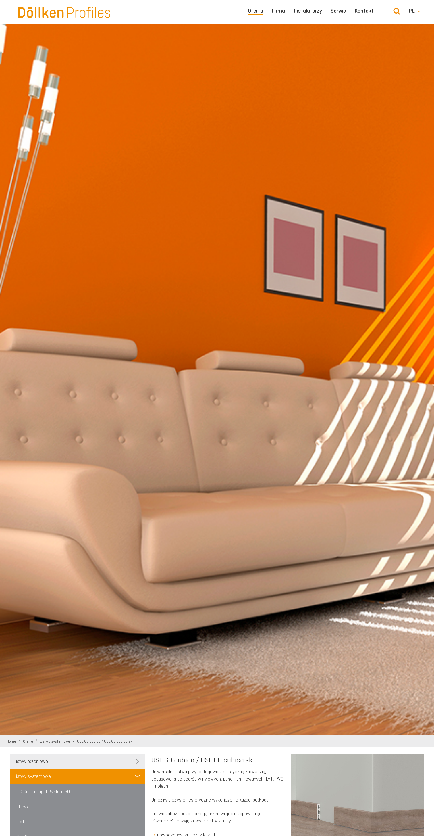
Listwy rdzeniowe (30, 761)
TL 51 (18, 821)
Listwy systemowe (55, 741)
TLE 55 (20, 806)
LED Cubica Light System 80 (41, 791)
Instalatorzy (308, 11)
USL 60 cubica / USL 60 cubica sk (104, 741)
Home (12, 741)
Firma (278, 11)
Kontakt (363, 11)
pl (411, 11)
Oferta (255, 11)
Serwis (338, 11)
